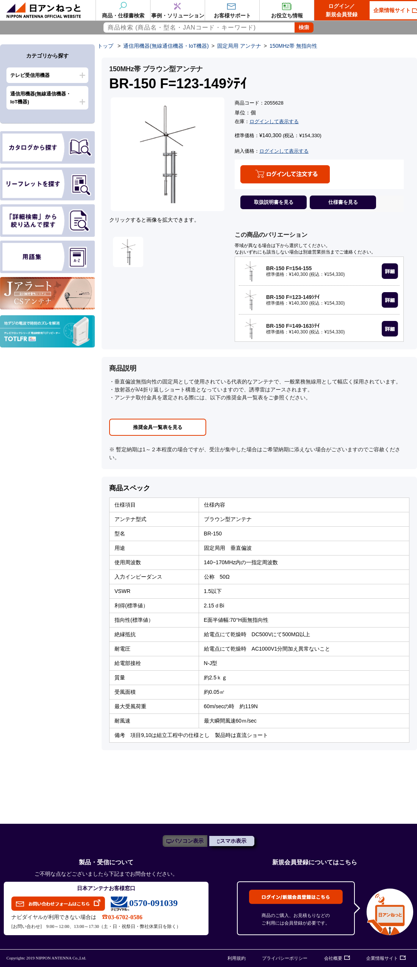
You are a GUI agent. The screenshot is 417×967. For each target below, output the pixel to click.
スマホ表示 (233, 841)
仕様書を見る (343, 202)
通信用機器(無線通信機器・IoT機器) (40, 98)
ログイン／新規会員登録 (341, 10)
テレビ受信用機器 (30, 75)
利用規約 (236, 958)
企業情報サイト (382, 958)
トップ (105, 46)
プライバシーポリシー (284, 958)
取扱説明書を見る (273, 202)
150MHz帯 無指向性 (293, 46)
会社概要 (333, 958)
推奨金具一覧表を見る (157, 427)
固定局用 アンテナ (239, 46)
